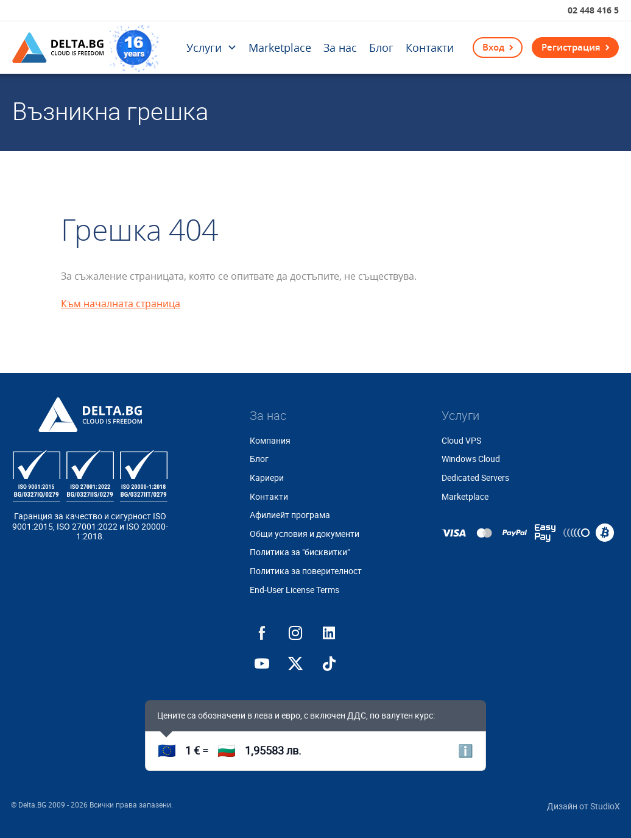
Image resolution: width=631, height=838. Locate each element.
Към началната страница (120, 303)
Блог (381, 47)
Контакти (430, 47)
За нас (340, 47)
